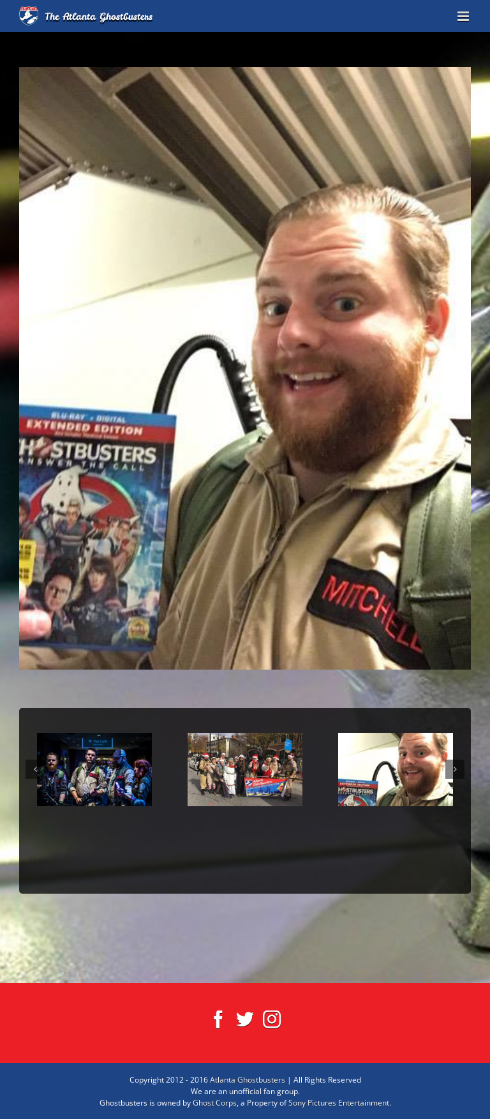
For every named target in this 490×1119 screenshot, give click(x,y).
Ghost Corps (215, 1102)
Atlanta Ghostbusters (247, 1079)
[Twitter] (245, 1019)
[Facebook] (218, 1019)
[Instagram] (272, 1019)
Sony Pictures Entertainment (338, 1102)
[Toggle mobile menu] (464, 16)
